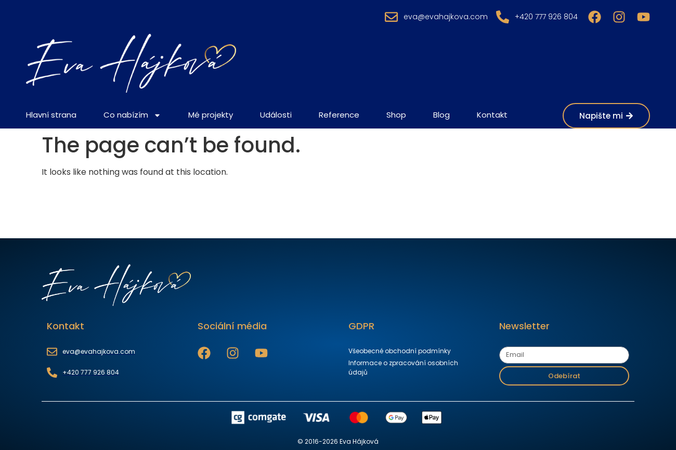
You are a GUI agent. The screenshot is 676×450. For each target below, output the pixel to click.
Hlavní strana (51, 114)
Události (276, 114)
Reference (339, 114)
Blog (441, 114)
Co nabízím (132, 115)
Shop (396, 114)
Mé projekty (210, 114)
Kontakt (492, 114)
